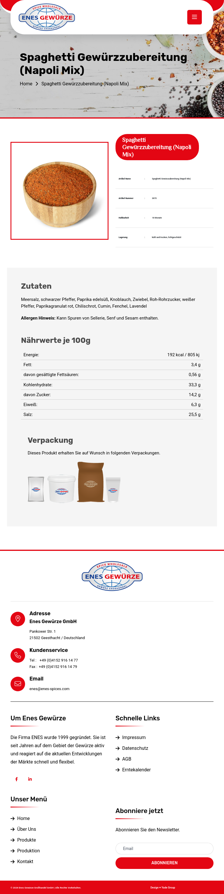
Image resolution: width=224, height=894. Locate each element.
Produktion (28, 851)
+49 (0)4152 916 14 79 (53, 666)
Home (26, 84)
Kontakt (25, 861)
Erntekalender (136, 770)
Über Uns (26, 829)
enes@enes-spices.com (49, 689)
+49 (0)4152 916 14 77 (53, 660)
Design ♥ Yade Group (162, 887)
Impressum (134, 737)
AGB (126, 759)
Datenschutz (135, 748)
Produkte (26, 840)
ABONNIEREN (164, 863)
